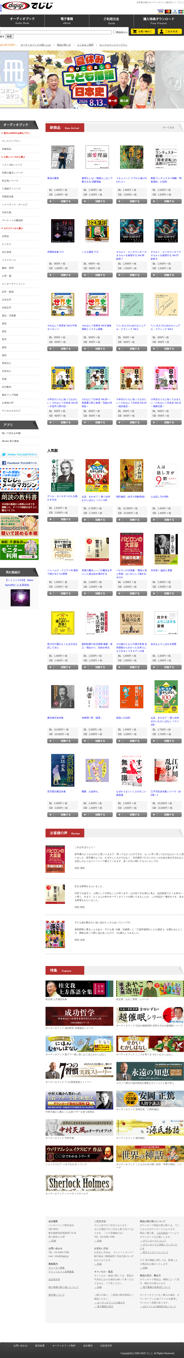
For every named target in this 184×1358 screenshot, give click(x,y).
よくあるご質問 (85, 45)
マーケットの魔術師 (12, 220)
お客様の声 (8, 402)
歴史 (4, 331)
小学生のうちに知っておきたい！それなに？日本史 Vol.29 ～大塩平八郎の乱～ (62, 403)
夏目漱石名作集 (55, 717)
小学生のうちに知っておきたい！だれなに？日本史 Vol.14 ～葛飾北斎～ (166, 403)
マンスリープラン (11, 141)
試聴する (62, 201)
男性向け (6, 363)
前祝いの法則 (123, 717)
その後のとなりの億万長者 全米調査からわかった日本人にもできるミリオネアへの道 (131, 647)
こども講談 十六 (90, 252)
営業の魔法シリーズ (12, 172)
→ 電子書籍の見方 (103, 1306)
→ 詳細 (52, 1240)
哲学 (4, 339)
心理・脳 (6, 276)
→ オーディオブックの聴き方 (109, 1302)
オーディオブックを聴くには (36, 45)
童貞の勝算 (53, 178)
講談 (4, 347)
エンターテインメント (13, 283)
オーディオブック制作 (64, 1345)
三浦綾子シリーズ (11, 188)
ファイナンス (9, 260)
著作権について (56, 1295)
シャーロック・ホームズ (15, 204)
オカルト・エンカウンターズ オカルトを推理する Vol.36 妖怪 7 (131, 255)
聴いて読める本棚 (11, 433)
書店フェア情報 (10, 395)
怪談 (4, 323)
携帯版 (1, 7)
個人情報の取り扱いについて (63, 1287)
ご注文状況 (162, 1233)
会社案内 (88, 1345)
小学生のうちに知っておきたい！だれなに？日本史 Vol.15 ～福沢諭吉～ (131, 403)
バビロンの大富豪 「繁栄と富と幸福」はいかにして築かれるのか (131, 574)
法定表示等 (54, 1279)
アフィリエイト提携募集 (61, 1271)
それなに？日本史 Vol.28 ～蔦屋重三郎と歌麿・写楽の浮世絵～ (97, 403)
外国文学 (6, 307)
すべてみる (168, 127)
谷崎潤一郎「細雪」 (92, 717)
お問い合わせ (21, 1345)
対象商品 (6, 149)
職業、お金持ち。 (91, 791)
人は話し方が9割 (159, 496)
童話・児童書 (9, 315)
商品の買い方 (64, 45)
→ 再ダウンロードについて (154, 1252)
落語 (4, 355)
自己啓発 (6, 252)
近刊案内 (6, 387)
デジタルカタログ (11, 410)
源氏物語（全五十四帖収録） (131, 496)
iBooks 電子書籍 (10, 441)
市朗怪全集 (8, 196)
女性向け (6, 371)
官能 (4, 379)
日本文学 (6, 299)
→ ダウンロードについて (153, 1240)
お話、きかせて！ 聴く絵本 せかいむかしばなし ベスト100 (165, 721)
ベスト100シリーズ (12, 164)
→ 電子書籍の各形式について (155, 1287)
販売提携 (40, 1345)
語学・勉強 (8, 291)
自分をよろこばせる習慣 (163, 644)
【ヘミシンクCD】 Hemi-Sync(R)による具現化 (20, 593)
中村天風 (6, 212)
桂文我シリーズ (10, 180)
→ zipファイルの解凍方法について (158, 1306)
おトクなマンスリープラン (113, 45)
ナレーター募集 (56, 1267)
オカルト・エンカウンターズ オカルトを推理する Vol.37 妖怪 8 (166, 255)
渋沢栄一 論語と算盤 (161, 570)
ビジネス (6, 244)
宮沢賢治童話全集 (56, 791)
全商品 (5, 236)
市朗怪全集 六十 (55, 252)
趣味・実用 (8, 268)
